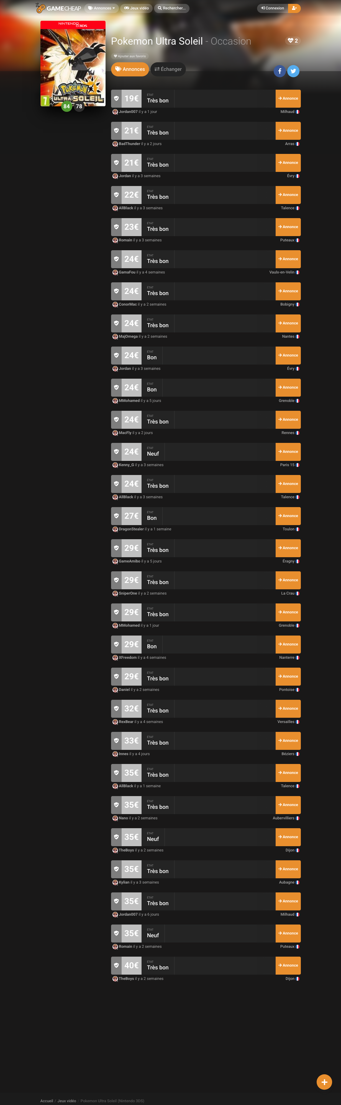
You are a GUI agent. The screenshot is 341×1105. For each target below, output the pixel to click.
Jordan (122, 176)
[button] (171, 8)
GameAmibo (126, 561)
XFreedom (125, 657)
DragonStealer (128, 529)
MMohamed (126, 401)
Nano (120, 818)
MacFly (122, 433)
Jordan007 (125, 112)
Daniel (121, 690)
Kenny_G (123, 465)
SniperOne (125, 593)
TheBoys (123, 850)
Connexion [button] (272, 8)
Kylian (121, 882)
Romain (122, 240)
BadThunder (126, 144)
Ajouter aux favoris (130, 56)
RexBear (123, 722)
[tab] (130, 69)
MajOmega (125, 336)
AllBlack (123, 208)
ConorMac (125, 304)
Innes (121, 754)
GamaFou (124, 272)
